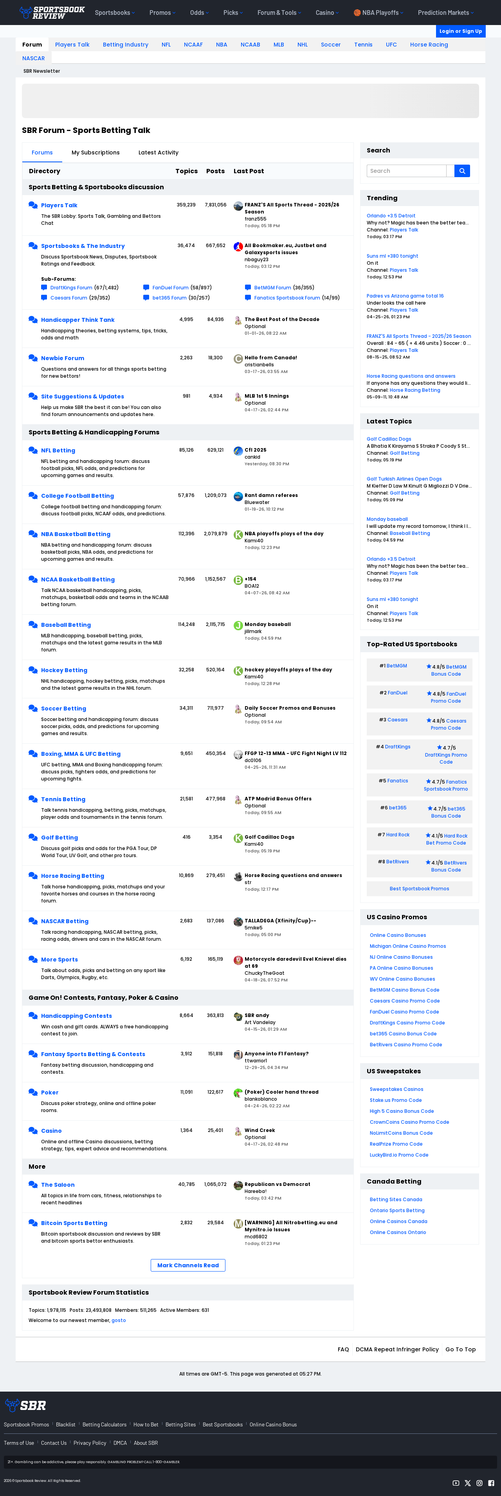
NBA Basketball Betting (75, 534)
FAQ (343, 1349)
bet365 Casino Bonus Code (403, 1033)
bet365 (398, 807)
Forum (32, 44)
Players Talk (72, 44)
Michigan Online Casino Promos (408, 946)
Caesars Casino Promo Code (405, 1000)
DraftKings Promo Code (446, 758)
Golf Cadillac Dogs (389, 439)
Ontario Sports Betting (397, 1210)
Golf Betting (59, 837)
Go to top (460, 1349)
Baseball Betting (66, 625)
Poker (50, 1092)
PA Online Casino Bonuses (401, 968)
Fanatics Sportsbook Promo (446, 785)
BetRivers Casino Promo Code (406, 1044)
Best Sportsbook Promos (419, 888)
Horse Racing (429, 44)
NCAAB (250, 44)
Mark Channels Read (188, 1265)
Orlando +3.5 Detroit (391, 215)
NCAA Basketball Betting (78, 579)
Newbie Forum (62, 358)
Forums (42, 152)
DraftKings (398, 746)
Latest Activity (158, 152)
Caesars (397, 719)
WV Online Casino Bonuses (402, 979)
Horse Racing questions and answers (411, 376)
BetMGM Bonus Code (449, 670)
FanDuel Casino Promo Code (404, 1011)
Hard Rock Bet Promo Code (446, 839)
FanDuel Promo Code (448, 697)
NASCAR (33, 58)
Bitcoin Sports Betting (74, 1223)
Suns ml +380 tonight (392, 256)
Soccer (331, 44)
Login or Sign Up (461, 31)
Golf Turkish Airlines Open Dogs (404, 478)
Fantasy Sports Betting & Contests (93, 1054)
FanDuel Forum (171, 287)
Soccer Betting (63, 708)
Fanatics (397, 780)
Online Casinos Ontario (398, 1232)
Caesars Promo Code (449, 724)
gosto (119, 1320)
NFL (166, 44)
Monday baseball (387, 519)
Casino (51, 1131)
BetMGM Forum (272, 287)
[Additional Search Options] (450, 171)
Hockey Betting (64, 670)
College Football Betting (77, 496)
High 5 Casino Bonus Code (402, 1111)
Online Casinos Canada (398, 1221)
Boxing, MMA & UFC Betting (81, 754)
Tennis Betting (63, 799)
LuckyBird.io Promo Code (399, 1155)
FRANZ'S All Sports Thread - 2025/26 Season (419, 336)
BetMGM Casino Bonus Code (405, 990)
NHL (302, 44)
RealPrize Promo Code (396, 1144)
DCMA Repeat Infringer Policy (397, 1349)
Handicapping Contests (76, 1016)
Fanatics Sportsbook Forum (287, 297)
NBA (221, 44)
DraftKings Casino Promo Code (407, 1022)
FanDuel (397, 692)
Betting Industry (125, 44)
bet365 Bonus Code (448, 812)
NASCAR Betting (64, 921)
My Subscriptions (96, 152)
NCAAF (193, 44)
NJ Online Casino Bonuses (401, 957)
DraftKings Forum (71, 287)
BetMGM (397, 665)
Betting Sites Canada (396, 1199)
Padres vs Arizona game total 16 (405, 295)
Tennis (363, 44)
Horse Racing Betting (72, 876)
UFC (391, 44)
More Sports (59, 959)
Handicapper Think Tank (78, 320)
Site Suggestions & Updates (82, 396)
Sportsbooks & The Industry (83, 246)
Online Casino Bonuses (398, 935)
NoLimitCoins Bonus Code (401, 1133)
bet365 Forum (170, 297)
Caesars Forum (68, 297)
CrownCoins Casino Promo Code (409, 1122)
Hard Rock (397, 834)
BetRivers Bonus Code (449, 866)
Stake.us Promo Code (396, 1100)
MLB (279, 44)
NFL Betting (58, 450)
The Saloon (58, 1185)
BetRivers (397, 861)
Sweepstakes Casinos (397, 1089)
